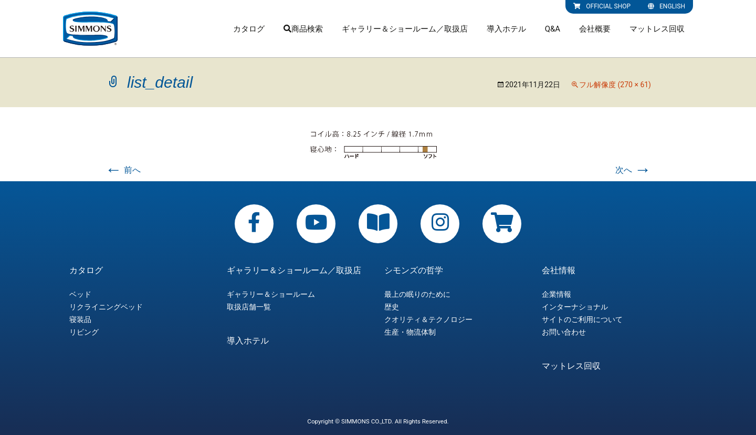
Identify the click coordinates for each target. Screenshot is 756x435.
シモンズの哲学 (413, 270)
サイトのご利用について (582, 319)
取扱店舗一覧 (249, 306)
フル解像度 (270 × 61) (615, 84)
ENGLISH (666, 6)
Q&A (552, 29)
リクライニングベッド (106, 306)
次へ (633, 170)
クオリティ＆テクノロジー (428, 319)
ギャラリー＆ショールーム (271, 294)
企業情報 (556, 294)
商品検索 (303, 29)
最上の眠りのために (417, 294)
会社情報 (558, 270)
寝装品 (80, 319)
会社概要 (595, 29)
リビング (84, 332)
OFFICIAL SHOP (602, 6)
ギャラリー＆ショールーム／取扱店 (405, 29)
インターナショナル (575, 306)
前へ (123, 170)
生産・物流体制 (410, 332)
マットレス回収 (657, 29)
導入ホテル (506, 29)
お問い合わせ (564, 332)
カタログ (249, 29)
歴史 (391, 306)
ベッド (80, 294)
